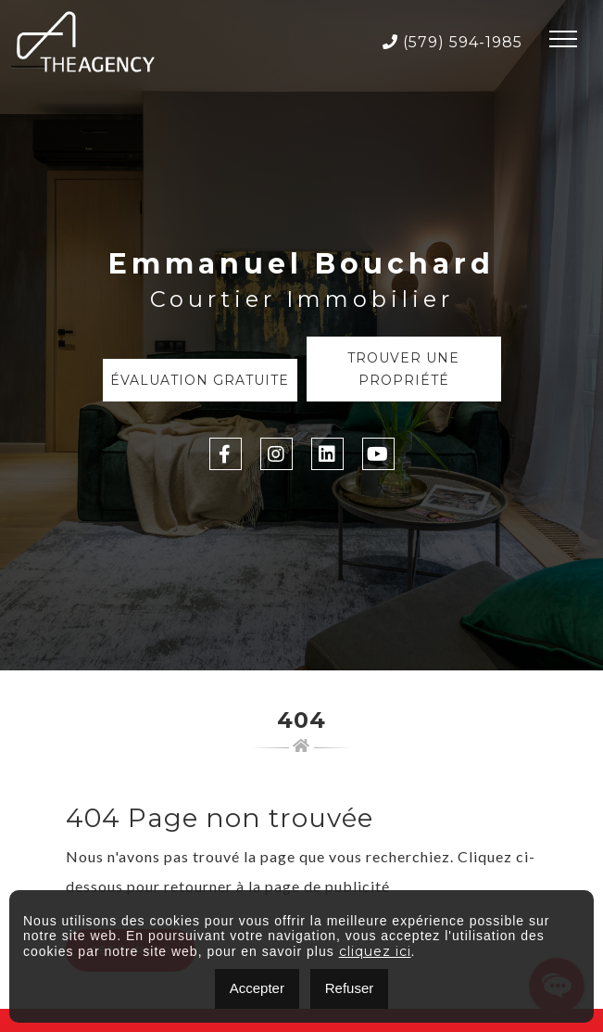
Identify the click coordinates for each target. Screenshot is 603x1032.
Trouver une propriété (403, 369)
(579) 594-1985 (452, 42)
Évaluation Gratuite (199, 380)
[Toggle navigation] (563, 41)
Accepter (257, 988)
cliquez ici (375, 951)
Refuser (349, 988)
